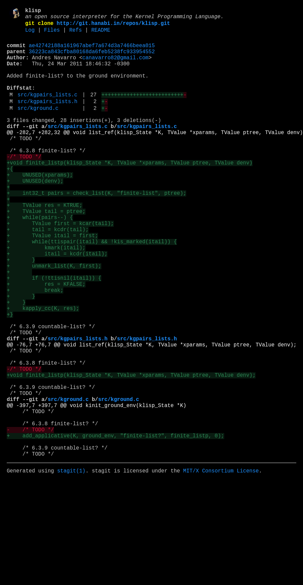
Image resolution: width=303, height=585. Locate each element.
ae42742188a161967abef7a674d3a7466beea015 (92, 51)
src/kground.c (38, 127)
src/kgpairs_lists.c (47, 111)
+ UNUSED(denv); (35, 215)
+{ (10, 200)
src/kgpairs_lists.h (47, 119)
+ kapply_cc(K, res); (43, 371)
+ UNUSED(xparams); (40, 208)
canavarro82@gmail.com (115, 66)
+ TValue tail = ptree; (46, 252)
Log (30, 34)
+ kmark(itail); (46, 297)
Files (52, 34)
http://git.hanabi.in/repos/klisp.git (113, 26)
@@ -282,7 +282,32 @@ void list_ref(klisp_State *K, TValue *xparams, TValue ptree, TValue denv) (155, 156)
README (100, 34)
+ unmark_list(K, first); (54, 319)
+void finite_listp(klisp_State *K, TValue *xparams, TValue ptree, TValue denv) (129, 193)
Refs (75, 34)
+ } (21, 311)
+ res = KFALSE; (46, 341)
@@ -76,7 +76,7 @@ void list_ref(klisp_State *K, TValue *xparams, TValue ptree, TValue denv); (152, 415)
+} (10, 378)
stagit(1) (71, 567)
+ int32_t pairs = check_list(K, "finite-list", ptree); (96, 230)
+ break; (35, 348)
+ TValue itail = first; (52, 282)
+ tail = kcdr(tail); (48, 274)
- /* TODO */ (30, 519)
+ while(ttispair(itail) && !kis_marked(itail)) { (92, 289)
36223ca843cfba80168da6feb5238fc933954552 (92, 59)
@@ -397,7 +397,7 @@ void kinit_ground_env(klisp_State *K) (96, 489)
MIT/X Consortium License (221, 567)
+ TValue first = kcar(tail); (60, 267)
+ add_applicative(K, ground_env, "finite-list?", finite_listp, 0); (115, 526)
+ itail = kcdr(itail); (57, 304)
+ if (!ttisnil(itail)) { (54, 334)
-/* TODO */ (24, 185)
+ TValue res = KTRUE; (44, 245)
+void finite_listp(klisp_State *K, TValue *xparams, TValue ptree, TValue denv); (131, 452)
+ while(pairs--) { (40, 260)
